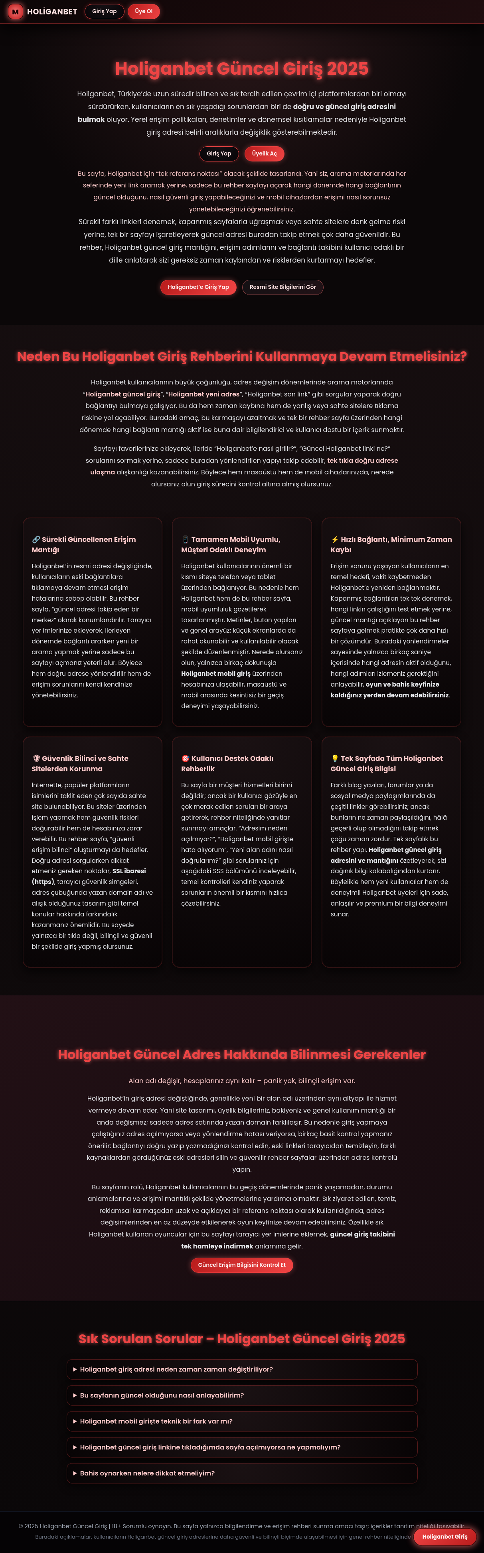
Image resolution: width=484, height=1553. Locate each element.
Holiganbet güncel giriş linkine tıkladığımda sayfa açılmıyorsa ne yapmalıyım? (210, 1447)
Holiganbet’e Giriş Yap (198, 287)
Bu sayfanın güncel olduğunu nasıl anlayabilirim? (162, 1395)
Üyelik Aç (264, 153)
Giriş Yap (104, 11)
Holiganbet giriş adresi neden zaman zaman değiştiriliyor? (176, 1369)
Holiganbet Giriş (445, 1537)
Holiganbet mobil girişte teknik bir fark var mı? (156, 1421)
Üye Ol (144, 11)
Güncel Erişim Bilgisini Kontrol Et (242, 1265)
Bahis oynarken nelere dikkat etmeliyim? (147, 1473)
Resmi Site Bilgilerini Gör (283, 287)
